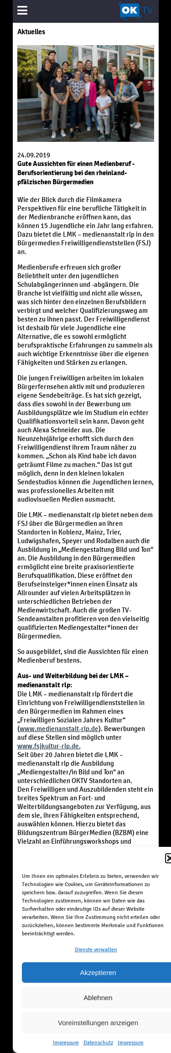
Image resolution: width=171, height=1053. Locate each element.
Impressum (66, 1042)
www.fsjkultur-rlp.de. (49, 746)
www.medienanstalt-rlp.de (59, 728)
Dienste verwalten (96, 949)
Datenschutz (98, 1042)
